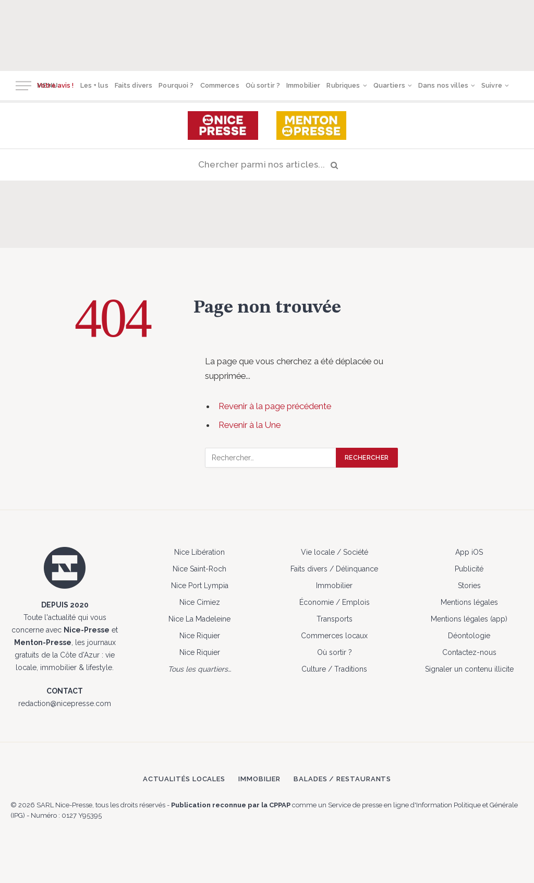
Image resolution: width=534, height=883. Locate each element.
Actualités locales (184, 779)
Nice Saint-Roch (199, 569)
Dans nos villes (443, 85)
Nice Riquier (199, 635)
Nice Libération (199, 552)
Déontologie (469, 635)
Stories (469, 585)
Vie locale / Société (334, 552)
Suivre (491, 85)
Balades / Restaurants (342, 779)
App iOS (469, 552)
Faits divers (134, 85)
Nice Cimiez (199, 602)
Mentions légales (469, 602)
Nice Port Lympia (199, 585)
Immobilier (303, 85)
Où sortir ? (263, 85)
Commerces (219, 85)
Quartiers (389, 85)
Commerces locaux (334, 635)
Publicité (469, 569)
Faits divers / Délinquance (334, 569)
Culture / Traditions (334, 669)
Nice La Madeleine (199, 619)
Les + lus (94, 85)
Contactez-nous (469, 652)
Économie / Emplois (334, 602)
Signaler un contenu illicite (469, 669)
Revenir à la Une (250, 425)
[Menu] (23, 86)
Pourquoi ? (176, 85)
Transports (335, 619)
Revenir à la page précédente (275, 406)
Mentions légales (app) (469, 619)
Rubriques (343, 85)
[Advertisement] (267, 33)
